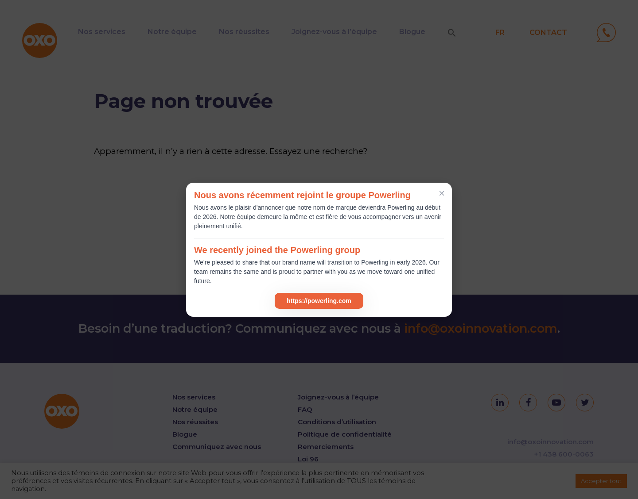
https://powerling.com (319, 300)
